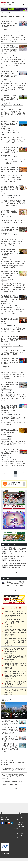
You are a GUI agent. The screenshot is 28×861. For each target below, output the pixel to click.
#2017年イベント (15, 197)
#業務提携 (4, 130)
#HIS (3, 348)
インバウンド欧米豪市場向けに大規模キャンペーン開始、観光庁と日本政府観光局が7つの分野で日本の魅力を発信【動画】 (10, 48)
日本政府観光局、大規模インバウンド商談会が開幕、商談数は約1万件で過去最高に (9, 229)
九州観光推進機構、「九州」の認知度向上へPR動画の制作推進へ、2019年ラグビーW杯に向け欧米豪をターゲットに (9, 298)
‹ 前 (4, 473)
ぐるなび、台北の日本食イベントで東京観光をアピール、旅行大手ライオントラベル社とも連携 (9, 188)
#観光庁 (12, 55)
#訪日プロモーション (15, 31)
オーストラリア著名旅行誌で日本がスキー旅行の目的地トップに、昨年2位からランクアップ (9, 384)
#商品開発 (8, 348)
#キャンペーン (5, 31)
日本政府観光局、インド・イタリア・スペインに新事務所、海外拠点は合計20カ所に (9, 451)
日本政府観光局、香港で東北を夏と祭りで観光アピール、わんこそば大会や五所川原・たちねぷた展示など (9, 361)
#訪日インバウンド (18, 104)
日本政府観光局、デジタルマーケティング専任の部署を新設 (9, 211)
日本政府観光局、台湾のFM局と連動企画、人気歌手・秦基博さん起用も (9, 319)
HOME (2, 12)
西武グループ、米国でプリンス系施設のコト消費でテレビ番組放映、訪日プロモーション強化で (9, 170)
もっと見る (14, 572)
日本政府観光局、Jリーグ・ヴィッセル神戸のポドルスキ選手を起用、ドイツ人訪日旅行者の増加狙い (10, 98)
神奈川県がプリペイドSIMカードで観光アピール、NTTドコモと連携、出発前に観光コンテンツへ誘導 (9, 123)
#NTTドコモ (4, 135)
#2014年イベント (16, 132)
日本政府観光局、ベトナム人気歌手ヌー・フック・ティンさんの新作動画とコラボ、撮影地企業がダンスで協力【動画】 (9, 74)
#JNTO (3, 33)
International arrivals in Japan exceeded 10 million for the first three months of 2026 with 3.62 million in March (13, 769)
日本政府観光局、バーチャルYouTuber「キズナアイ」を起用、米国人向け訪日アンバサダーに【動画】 (9, 24)
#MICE (3, 237)
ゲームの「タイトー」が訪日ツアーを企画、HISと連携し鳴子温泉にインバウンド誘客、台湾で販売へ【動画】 (10, 339)
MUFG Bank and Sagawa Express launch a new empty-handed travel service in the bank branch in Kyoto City (14, 782)
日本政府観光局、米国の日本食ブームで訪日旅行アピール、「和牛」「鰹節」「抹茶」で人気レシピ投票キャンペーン (9, 150)
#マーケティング (6, 197)
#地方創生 (16, 305)
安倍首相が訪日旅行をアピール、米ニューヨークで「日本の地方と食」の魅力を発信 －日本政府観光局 (9, 252)
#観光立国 (4, 281)
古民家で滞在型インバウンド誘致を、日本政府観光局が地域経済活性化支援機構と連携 (9, 430)
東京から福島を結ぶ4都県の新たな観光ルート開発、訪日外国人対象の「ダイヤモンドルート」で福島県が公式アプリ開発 (10, 407)
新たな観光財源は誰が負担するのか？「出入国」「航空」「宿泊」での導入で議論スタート (9, 273)
